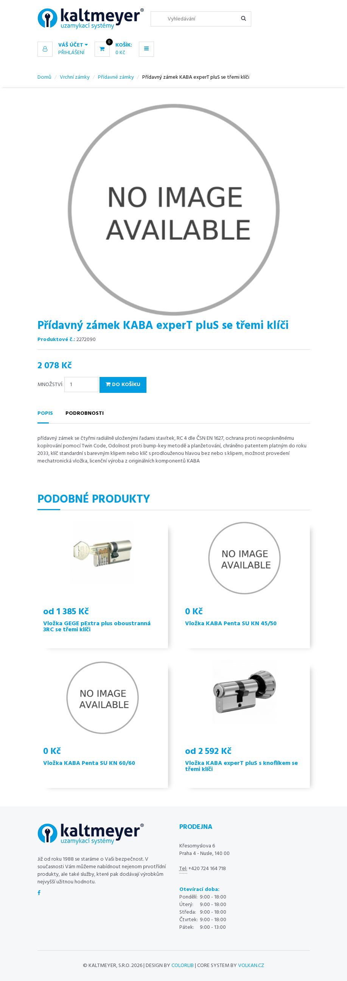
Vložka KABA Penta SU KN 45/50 (231, 624)
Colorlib (182, 965)
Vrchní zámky (75, 77)
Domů (44, 77)
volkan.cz (251, 965)
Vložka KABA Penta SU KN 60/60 (89, 763)
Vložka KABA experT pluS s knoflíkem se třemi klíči (241, 766)
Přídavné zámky (116, 77)
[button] (62, 45)
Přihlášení (71, 52)
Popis (45, 413)
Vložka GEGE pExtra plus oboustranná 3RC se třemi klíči (97, 627)
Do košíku (123, 384)
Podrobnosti (84, 413)
